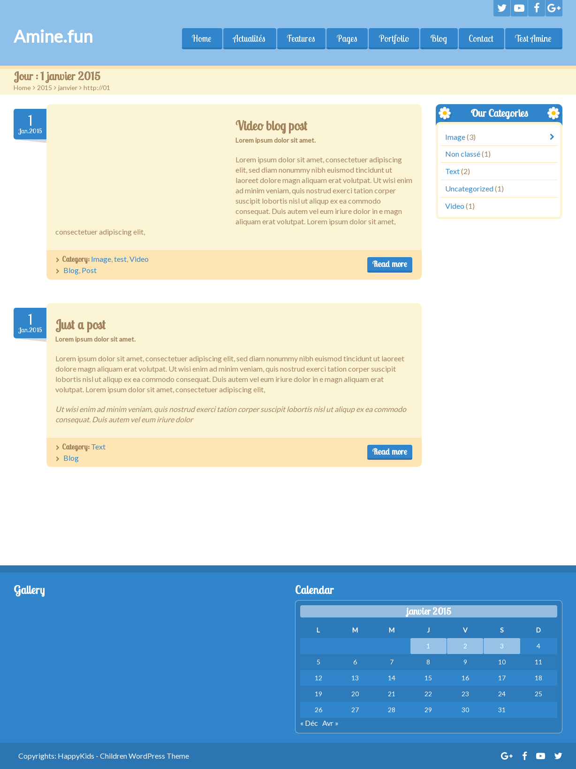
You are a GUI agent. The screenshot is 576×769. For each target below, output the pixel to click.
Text (98, 446)
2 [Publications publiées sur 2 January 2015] (465, 646)
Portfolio (394, 38)
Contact (481, 38)
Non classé (462, 153)
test (120, 258)
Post (89, 270)
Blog (438, 38)
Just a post (80, 325)
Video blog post (271, 126)
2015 (44, 87)
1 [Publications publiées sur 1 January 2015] (428, 646)
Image (101, 258)
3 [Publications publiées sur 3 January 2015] (502, 646)
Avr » (330, 722)
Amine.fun (53, 36)
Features (301, 38)
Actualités (249, 38)
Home (201, 38)
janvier (67, 87)
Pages (346, 38)
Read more (389, 264)
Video (139, 258)
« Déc (309, 722)
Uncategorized (469, 188)
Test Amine (533, 38)
